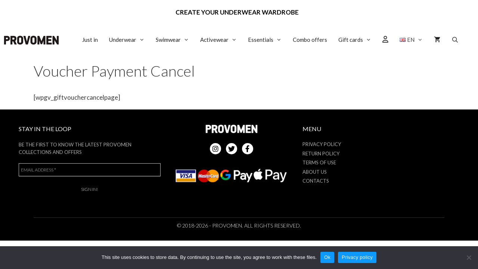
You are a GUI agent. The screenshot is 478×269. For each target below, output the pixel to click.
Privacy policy (357, 257)
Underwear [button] (129, 40)
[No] (468, 257)
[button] (411, 40)
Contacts (315, 181)
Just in (90, 39)
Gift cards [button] (357, 40)
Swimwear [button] (175, 40)
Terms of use (319, 163)
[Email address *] (90, 169)
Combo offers (310, 39)
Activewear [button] (221, 40)
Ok (327, 257)
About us (314, 172)
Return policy (320, 154)
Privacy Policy (321, 144)
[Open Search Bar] (455, 40)
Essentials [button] (267, 40)
